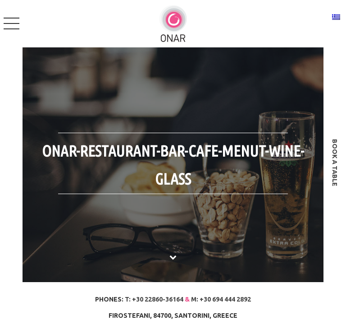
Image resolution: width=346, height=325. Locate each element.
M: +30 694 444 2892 (221, 299)
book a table (334, 162)
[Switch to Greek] (336, 16)
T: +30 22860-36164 (154, 299)
